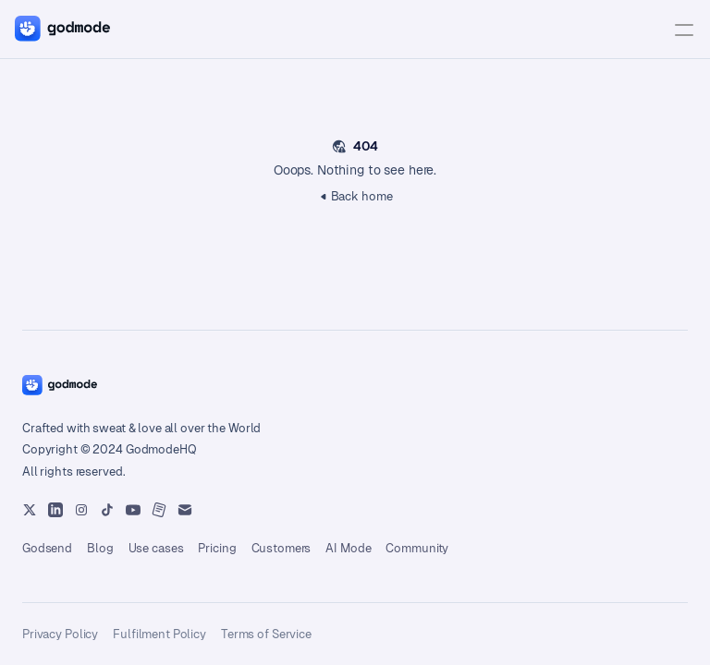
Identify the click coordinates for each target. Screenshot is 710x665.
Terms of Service (266, 634)
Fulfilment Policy (159, 634)
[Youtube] (55, 509)
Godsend (47, 548)
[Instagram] (81, 509)
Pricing (217, 548)
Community (417, 548)
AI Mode (348, 548)
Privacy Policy (60, 634)
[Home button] (59, 385)
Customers (281, 548)
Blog (100, 548)
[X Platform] (29, 509)
